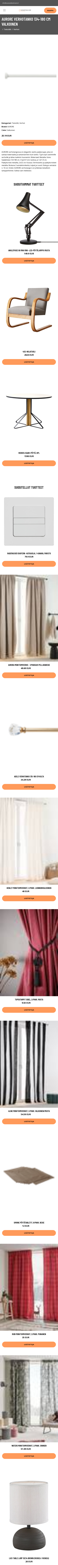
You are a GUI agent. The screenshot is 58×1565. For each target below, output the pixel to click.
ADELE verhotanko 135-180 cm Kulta (29, 776)
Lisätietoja (29, 143)
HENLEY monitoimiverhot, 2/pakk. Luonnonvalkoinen (29, 888)
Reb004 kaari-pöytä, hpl (29, 453)
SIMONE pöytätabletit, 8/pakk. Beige (29, 1222)
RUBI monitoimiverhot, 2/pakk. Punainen (29, 1334)
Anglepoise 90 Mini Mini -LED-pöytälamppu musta (29, 250)
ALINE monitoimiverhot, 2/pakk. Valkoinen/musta (29, 1111)
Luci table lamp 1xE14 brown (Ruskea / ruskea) (29, 1558)
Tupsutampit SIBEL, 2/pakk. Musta (29, 999)
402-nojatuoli (29, 351)
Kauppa (50, 10)
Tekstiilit (7, 29)
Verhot (16, 29)
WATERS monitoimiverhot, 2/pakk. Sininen (29, 1445)
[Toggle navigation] (4, 10)
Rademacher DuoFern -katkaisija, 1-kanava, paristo (29, 553)
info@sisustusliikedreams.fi (10, 3)
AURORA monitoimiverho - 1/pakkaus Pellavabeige (29, 665)
